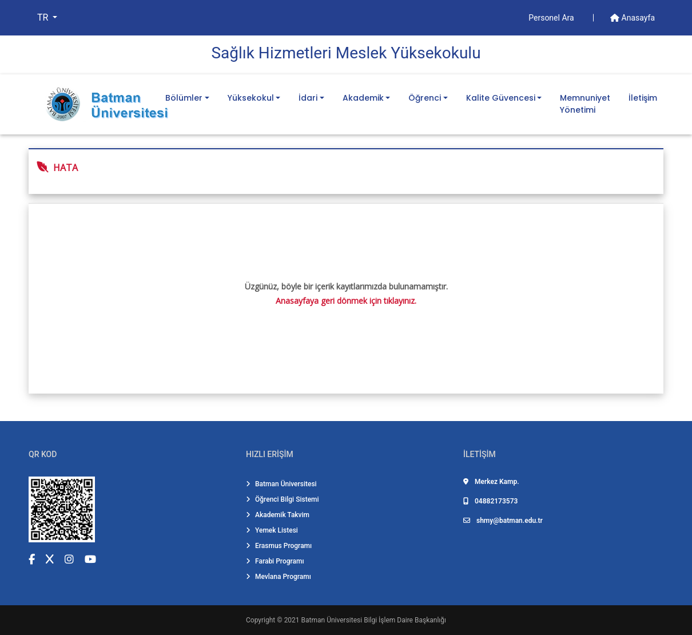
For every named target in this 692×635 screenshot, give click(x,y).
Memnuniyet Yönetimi (585, 104)
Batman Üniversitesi (281, 484)
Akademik (363, 98)
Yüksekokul (251, 98)
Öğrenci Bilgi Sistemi (282, 499)
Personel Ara (552, 17)
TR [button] (43, 17)
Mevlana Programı (278, 577)
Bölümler (183, 98)
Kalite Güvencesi (500, 98)
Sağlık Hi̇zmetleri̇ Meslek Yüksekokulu (345, 52)
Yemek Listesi (272, 530)
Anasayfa (632, 17)
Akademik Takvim (277, 515)
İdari (308, 98)
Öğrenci (424, 98)
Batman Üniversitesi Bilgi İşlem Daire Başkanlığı (373, 620)
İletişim (643, 98)
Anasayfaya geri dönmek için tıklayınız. (346, 300)
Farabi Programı (275, 561)
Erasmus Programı (279, 546)
